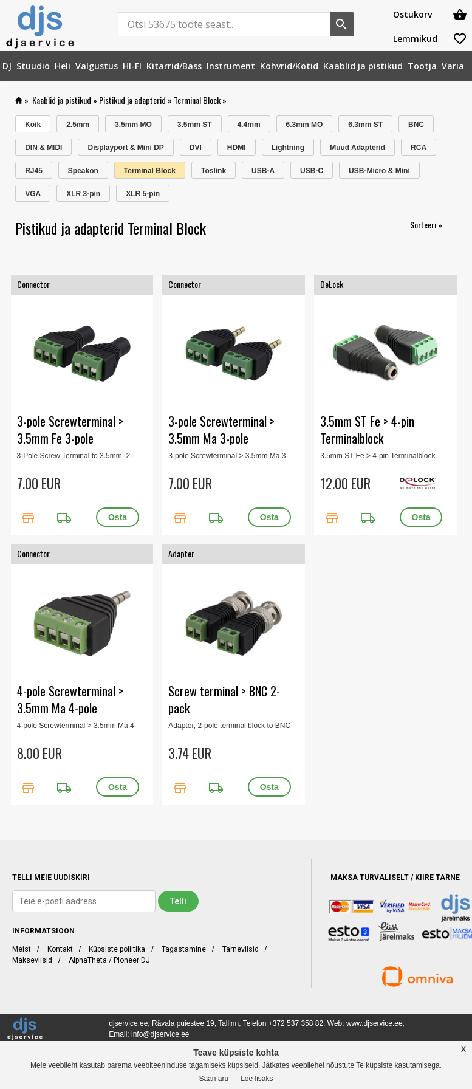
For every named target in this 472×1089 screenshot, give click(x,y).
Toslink (213, 171)
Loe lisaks (257, 1078)
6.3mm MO (304, 124)
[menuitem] (7, 66)
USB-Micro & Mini (379, 171)
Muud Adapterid (357, 147)
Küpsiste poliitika (117, 949)
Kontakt (60, 949)
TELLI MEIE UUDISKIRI (51, 877)
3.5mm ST (194, 124)
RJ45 (34, 171)
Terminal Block (197, 100)
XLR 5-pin (143, 194)
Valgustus (96, 66)
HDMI (236, 147)
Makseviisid (32, 960)
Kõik (33, 124)
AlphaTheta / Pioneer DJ (109, 960)
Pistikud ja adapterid (132, 100)
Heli (62, 66)
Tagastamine (184, 949)
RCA (418, 147)
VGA (33, 194)
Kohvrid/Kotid (289, 66)
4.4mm (249, 124)
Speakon (83, 171)
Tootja (422, 66)
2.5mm (77, 124)
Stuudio (33, 66)
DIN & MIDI (43, 147)
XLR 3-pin (83, 194)
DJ (7, 66)
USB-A (263, 171)
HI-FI (132, 66)
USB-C (311, 171)
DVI (196, 147)
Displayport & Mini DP (125, 147)
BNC (416, 124)
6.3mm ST (365, 124)
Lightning (288, 147)
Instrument (231, 66)
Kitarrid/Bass (174, 66)
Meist (21, 949)
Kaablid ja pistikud (363, 66)
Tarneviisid (240, 949)
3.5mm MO (133, 124)
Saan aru (213, 1078)
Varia (453, 66)
